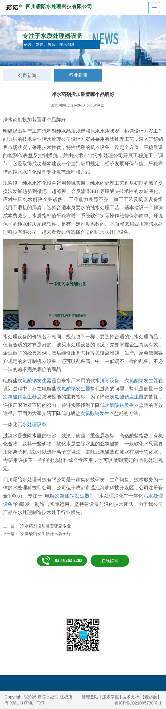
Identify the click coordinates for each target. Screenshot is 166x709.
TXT (40, 703)
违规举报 (110, 697)
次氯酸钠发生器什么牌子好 (45, 533)
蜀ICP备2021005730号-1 (137, 703)
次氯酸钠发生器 (34, 380)
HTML (28, 703)
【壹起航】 (150, 697)
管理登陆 (89, 697)
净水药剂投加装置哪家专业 (45, 526)
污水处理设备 (32, 424)
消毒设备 (109, 380)
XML (14, 703)
